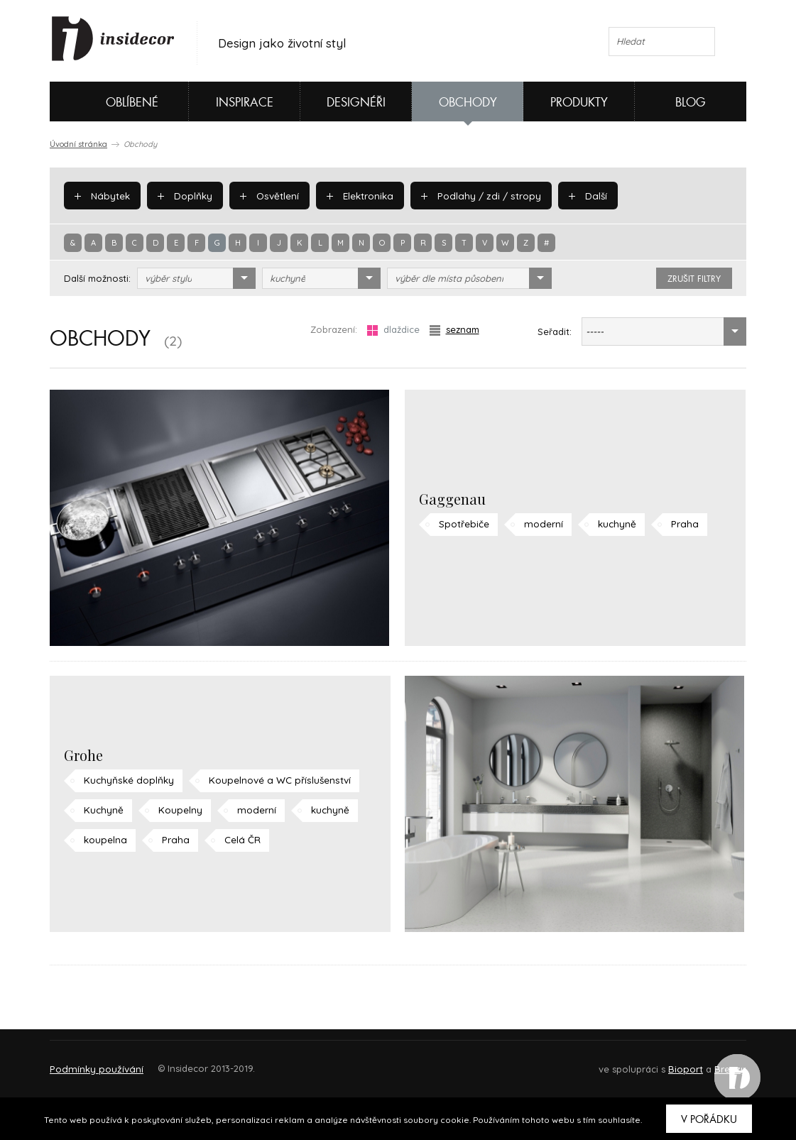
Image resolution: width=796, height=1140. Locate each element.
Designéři (356, 102)
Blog (690, 102)
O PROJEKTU (91, 1062)
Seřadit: (555, 331)
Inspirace (244, 102)
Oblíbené (108, 101)
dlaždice (393, 330)
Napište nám (180, 1062)
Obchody (468, 102)
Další (577, 195)
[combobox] (196, 278)
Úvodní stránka (78, 144)
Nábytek (102, 195)
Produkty (579, 102)
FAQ (722, 1062)
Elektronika (356, 195)
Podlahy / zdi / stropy (474, 195)
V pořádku (709, 1119)
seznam (454, 330)
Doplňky (183, 195)
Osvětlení (266, 195)
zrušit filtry (694, 279)
